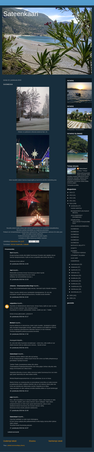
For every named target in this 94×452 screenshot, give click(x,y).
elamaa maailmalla (16, 244)
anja (11, 397)
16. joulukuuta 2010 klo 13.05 (19, 264)
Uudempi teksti (9, 441)
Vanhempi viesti (55, 441)
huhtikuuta (74, 283)
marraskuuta (75, 264)
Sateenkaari (20, 13)
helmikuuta (74, 289)
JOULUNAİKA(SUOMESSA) (80, 226)
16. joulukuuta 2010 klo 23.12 (19, 391)
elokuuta (74, 272)
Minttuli (12, 323)
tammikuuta (75, 292)
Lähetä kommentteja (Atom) (16, 445)
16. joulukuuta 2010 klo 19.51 (19, 347)
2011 (71, 201)
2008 (71, 298)
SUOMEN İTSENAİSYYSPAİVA (78, 251)
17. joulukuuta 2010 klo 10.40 (19, 410)
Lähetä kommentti (13, 432)
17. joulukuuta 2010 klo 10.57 (19, 428)
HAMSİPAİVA (75, 261)
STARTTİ (74, 248)
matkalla (26, 244)
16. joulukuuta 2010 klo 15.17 (19, 316)
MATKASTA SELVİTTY (78, 245)
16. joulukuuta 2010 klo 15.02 (19, 297)
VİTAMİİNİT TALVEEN (78, 255)
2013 (71, 195)
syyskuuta (74, 270)
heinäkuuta (74, 275)
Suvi (11, 252)
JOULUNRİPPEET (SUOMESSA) (76, 216)
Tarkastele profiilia (73, 185)
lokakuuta (74, 267)
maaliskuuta (75, 286)
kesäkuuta (74, 278)
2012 (71, 198)
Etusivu (32, 441)
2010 (71, 203)
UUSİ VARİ (74, 258)
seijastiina (13, 303)
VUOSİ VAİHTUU (76, 208)
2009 (71, 295)
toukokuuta (74, 281)
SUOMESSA (75, 229)
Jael (11, 270)
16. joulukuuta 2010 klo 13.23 (19, 279)
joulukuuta (74, 206)
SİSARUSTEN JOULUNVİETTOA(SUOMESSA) (80, 221)
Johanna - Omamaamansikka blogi (21, 286)
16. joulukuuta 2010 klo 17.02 (19, 334)
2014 (71, 192)
